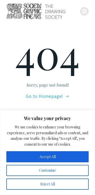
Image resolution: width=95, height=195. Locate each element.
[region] (47, 152)
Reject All (47, 184)
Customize (47, 170)
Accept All (48, 156)
